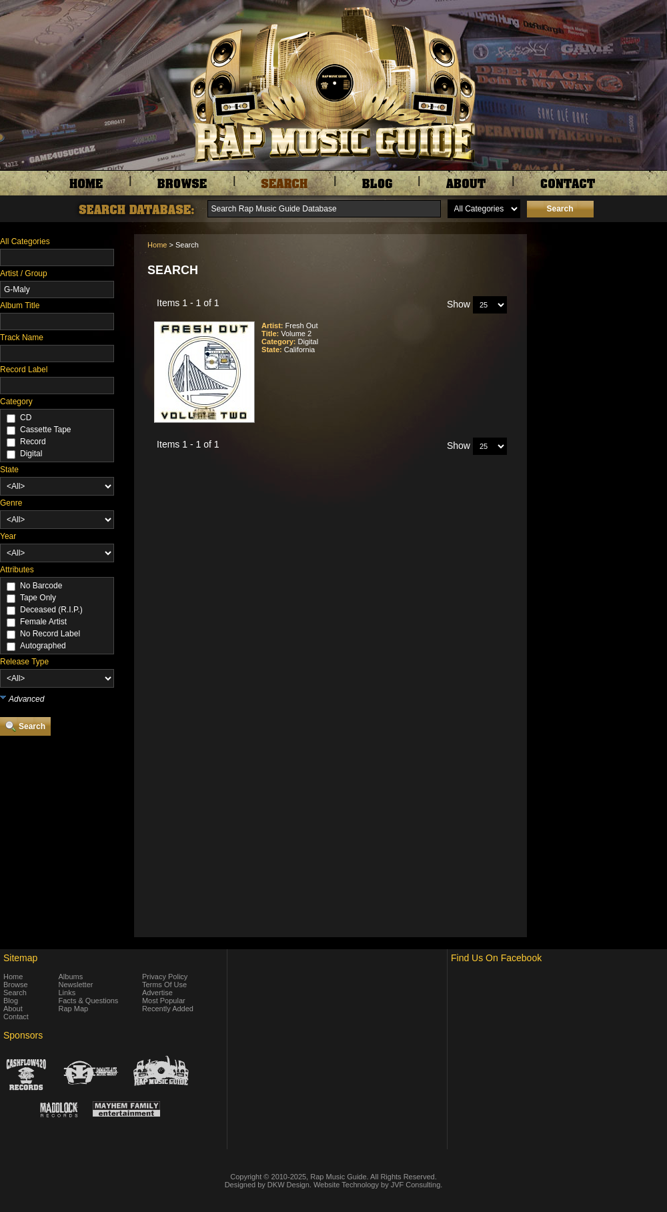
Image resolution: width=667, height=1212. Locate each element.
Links (67, 993)
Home (157, 245)
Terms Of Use (164, 985)
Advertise (157, 993)
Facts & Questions (89, 1001)
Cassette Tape (45, 429)
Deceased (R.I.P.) (51, 609)
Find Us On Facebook (496, 958)
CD (25, 417)
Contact (16, 1017)
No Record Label (50, 633)
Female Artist (43, 621)
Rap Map (74, 1009)
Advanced (26, 699)
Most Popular (163, 1001)
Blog (10, 1001)
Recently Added (167, 1009)
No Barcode (41, 585)
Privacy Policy (164, 977)
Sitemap (20, 958)
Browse (15, 985)
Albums (71, 977)
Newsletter (76, 985)
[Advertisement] (600, 301)
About (13, 1009)
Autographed (43, 645)
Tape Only (38, 597)
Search (15, 993)
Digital (31, 453)
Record (33, 441)
